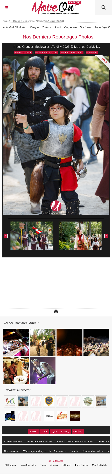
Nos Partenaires (59, 451)
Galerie (16, 21)
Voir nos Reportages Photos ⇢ (23, 323)
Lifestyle (35, 27)
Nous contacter (12, 451)
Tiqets (45, 465)
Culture (49, 27)
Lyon (54, 431)
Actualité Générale (14, 27)
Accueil (6, 21)
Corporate (75, 27)
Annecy (66, 431)
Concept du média (14, 441)
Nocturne (91, 27)
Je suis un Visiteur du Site (40, 441)
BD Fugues (10, 465)
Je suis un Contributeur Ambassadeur (76, 441)
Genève (79, 431)
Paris (44, 431)
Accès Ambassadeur (96, 451)
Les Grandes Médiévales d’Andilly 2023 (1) (42, 21)
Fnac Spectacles (28, 465)
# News (31, 431)
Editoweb (69, 465)
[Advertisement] (56, 283)
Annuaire (76, 451)
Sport (61, 27)
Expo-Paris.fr (85, 465)
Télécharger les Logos (35, 451)
